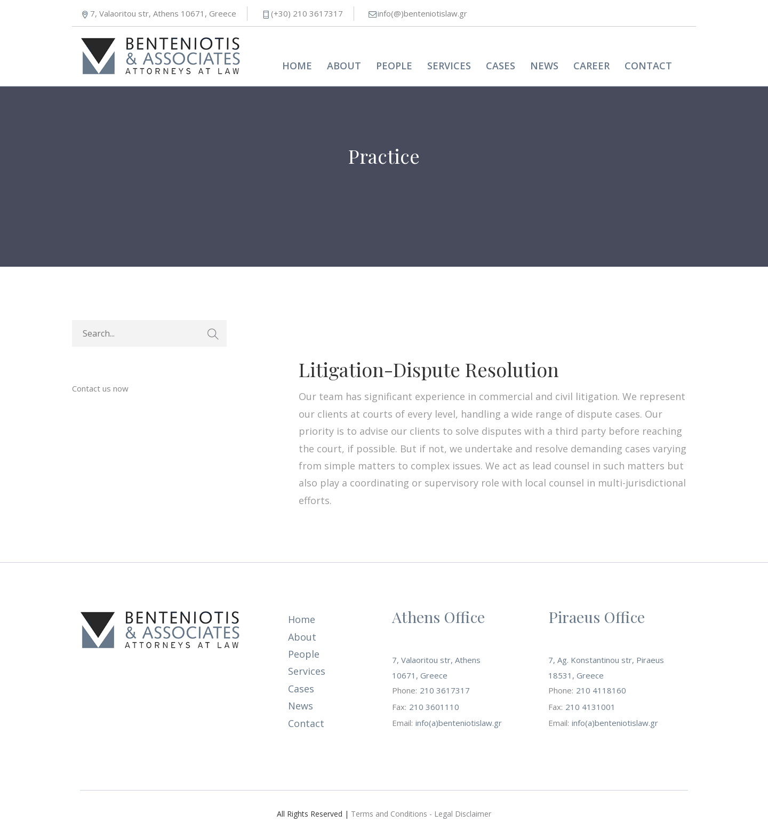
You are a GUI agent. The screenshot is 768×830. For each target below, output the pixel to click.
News (544, 65)
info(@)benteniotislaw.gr (422, 13)
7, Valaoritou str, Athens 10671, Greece (163, 13)
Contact (648, 65)
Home (297, 65)
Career (591, 65)
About (344, 65)
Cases (500, 65)
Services (449, 65)
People (394, 65)
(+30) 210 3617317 (307, 13)
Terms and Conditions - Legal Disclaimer (421, 814)
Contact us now (100, 388)
